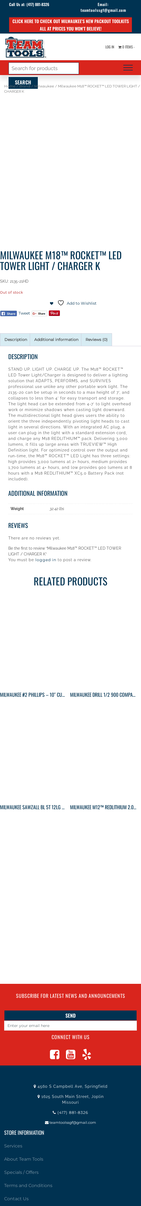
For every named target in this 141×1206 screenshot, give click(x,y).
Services (13, 1146)
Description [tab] (15, 339)
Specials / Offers (21, 1172)
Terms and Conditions (28, 1185)
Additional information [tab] (56, 339)
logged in (45, 559)
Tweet (24, 313)
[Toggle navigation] (128, 67)
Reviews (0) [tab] (97, 339)
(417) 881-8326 (37, 4)
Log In (109, 46)
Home (9, 86)
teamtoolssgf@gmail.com (103, 10)
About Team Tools (23, 1159)
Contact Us (16, 1198)
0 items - (126, 46)
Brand (24, 86)
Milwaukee (44, 86)
